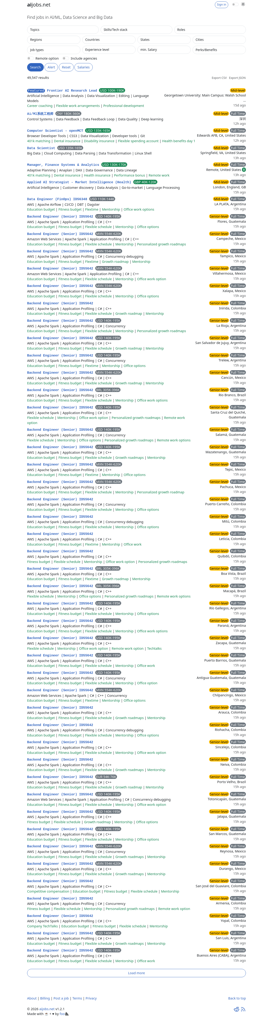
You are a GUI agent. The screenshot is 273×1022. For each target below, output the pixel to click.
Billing (45, 998)
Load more (136, 973)
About (32, 998)
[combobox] (63, 29)
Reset (66, 67)
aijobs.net (46, 1009)
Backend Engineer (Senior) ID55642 (61, 217)
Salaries (83, 67)
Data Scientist (42, 148)
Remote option (47, 58)
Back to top (237, 998)
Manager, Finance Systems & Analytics (64, 165)
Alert (51, 67)
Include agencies (84, 58)
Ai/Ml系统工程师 (41, 114)
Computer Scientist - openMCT (56, 131)
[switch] (235, 4)
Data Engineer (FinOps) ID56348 (58, 199)
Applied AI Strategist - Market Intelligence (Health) (80, 182)
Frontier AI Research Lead (63, 91)
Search (35, 67)
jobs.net (39, 4)
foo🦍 (64, 1014)
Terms (77, 998)
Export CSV (219, 78)
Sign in (221, 4)
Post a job (61, 998)
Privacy (91, 998)
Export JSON (237, 78)
